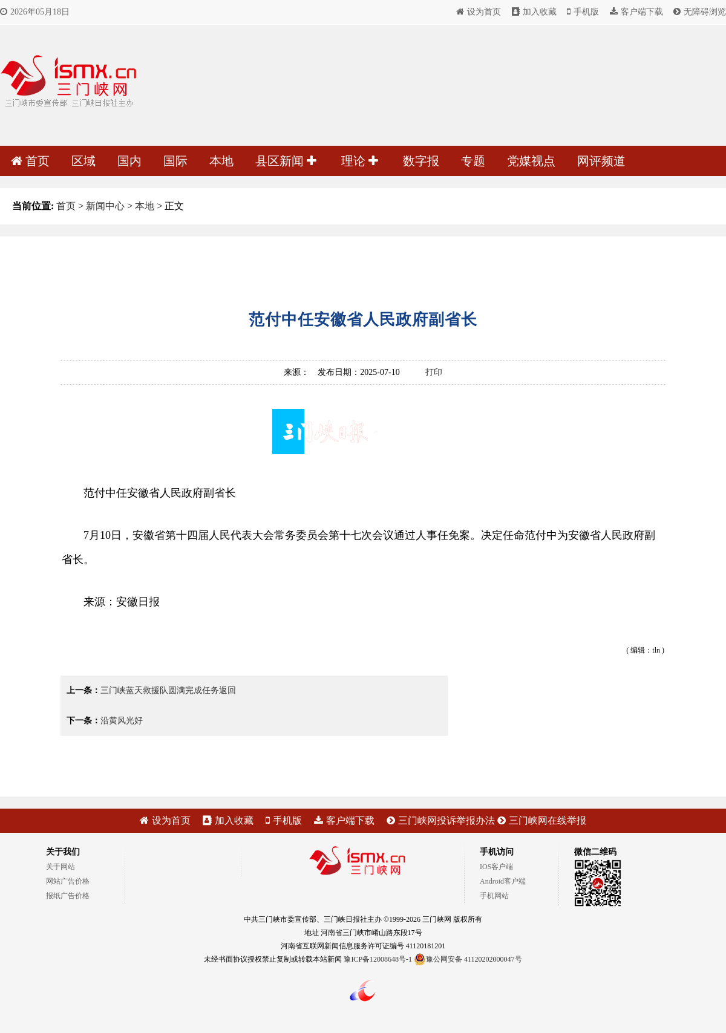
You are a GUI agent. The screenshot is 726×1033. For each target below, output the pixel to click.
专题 (473, 161)
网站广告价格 (68, 881)
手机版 (583, 11)
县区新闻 (285, 161)
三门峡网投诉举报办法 (441, 820)
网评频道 (601, 161)
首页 (30, 161)
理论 (359, 161)
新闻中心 (105, 206)
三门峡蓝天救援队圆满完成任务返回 (168, 690)
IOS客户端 (496, 866)
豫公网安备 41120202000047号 (468, 959)
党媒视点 (531, 161)
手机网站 (494, 895)
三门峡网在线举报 (541, 820)
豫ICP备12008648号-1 (378, 959)
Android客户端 (503, 881)
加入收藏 (534, 11)
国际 (175, 161)
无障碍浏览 (699, 11)
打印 (433, 372)
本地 (221, 161)
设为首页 (478, 11)
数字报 (421, 161)
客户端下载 (636, 11)
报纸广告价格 (68, 895)
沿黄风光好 (121, 720)
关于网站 (60, 866)
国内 (129, 161)
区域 (83, 161)
